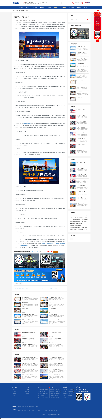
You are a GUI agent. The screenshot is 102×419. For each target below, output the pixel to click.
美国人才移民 (32, 406)
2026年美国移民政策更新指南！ (76, 223)
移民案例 (14, 393)
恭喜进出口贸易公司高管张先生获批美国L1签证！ (60, 395)
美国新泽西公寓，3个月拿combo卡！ (70, 397)
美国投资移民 (25, 406)
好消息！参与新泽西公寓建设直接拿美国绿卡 (79, 217)
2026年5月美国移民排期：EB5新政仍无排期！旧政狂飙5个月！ (79, 220)
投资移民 (35, 7)
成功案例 (63, 7)
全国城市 (14, 389)
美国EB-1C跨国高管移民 (43, 397)
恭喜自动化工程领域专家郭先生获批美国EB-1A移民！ (61, 397)
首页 (14, 7)
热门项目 (20, 7)
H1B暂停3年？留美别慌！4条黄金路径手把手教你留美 (79, 216)
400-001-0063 (35, 251)
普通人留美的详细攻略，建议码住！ (70, 393)
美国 (21, 283)
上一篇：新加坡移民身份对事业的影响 (21, 288)
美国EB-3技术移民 (23, 245)
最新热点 (65, 387)
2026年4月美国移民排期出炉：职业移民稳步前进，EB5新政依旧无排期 (79, 222)
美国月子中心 (20, 410)
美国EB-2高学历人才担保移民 (44, 393)
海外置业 (97, 23)
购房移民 (97, 19)
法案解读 (49, 7)
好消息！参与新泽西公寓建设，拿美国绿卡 (71, 391)
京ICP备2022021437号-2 (62, 415)
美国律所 (27, 387)
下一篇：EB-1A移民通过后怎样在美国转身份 (49, 288)
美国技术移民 (38, 406)
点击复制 (55, 251)
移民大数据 (71, 7)
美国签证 (56, 7)
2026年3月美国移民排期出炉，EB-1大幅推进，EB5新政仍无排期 (78, 228)
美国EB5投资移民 (27, 123)
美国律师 (42, 7)
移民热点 (26, 10)
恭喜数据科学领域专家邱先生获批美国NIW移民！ (60, 391)
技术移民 (97, 21)
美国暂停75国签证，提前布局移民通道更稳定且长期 (79, 230)
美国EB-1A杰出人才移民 (47, 243)
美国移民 (28, 7)
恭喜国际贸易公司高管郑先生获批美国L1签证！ (60, 393)
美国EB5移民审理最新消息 (75, 225)
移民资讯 (79, 7)
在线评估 (14, 395)
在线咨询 (97, 28)
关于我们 (86, 7)
